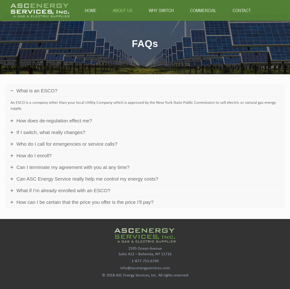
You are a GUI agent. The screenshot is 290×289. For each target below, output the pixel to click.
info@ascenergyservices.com (145, 268)
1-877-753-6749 (145, 261)
